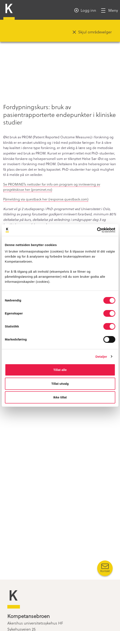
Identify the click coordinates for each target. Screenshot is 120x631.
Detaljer (101, 356)
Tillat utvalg (60, 383)
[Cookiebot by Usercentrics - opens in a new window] (97, 230)
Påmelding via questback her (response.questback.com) (45, 199)
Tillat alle (60, 370)
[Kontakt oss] (105, 568)
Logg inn (88, 10)
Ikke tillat (60, 397)
